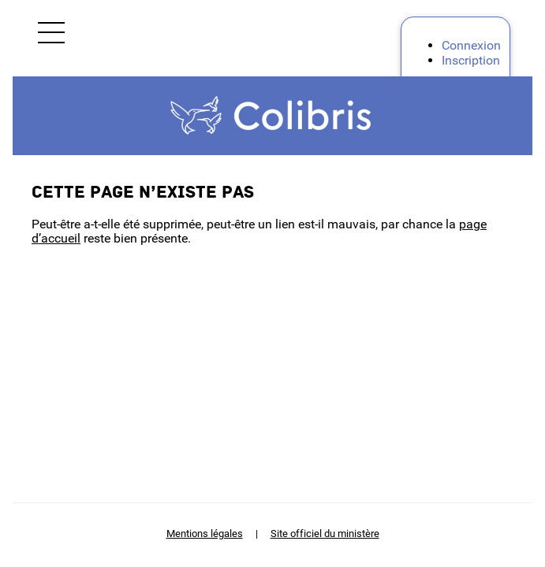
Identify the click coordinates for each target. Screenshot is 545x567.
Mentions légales (204, 533)
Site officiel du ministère (325, 533)
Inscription (471, 60)
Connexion (471, 45)
